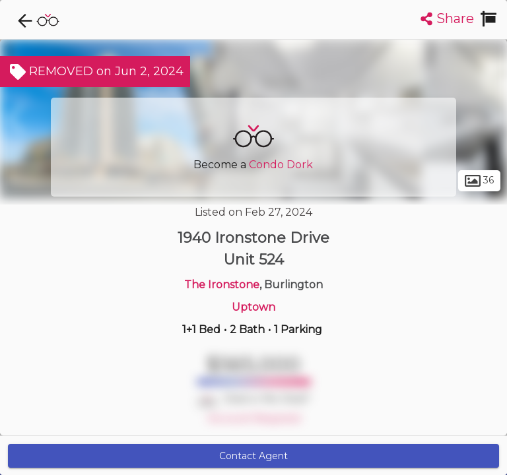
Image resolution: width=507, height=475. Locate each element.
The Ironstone (221, 284)
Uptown (253, 307)
